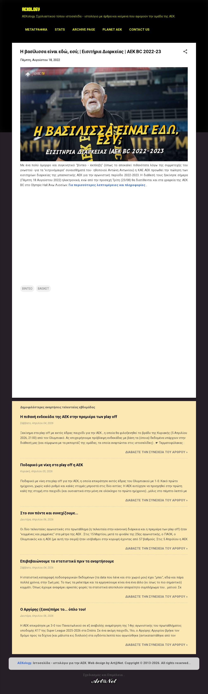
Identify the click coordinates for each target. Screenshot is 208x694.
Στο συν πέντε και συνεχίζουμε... (49, 513)
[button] (185, 52)
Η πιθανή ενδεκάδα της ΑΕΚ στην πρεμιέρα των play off (68, 416)
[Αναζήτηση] (193, 11)
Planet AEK (112, 29)
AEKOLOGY (31, 9)
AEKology (24, 663)
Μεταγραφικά (36, 29)
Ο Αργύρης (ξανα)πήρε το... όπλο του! (53, 609)
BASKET (43, 288)
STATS (60, 29)
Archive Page (83, 29)
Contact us (139, 29)
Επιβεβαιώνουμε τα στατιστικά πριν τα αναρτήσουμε (67, 561)
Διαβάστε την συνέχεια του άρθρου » (156, 452)
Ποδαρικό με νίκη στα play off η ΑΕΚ (51, 465)
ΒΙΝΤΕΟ (27, 288)
